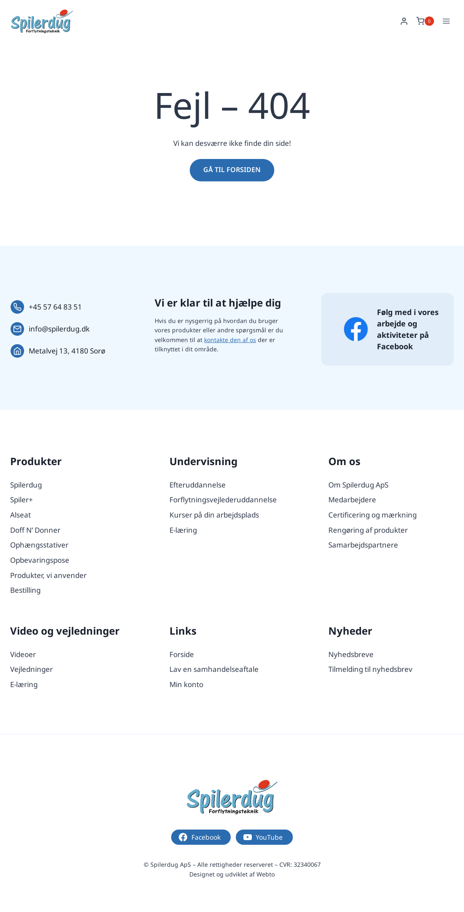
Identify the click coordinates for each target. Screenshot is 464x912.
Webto (266, 874)
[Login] (404, 21)
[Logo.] (232, 796)
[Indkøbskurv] (425, 21)
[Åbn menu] (446, 20)
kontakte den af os (231, 340)
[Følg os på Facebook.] (356, 329)
